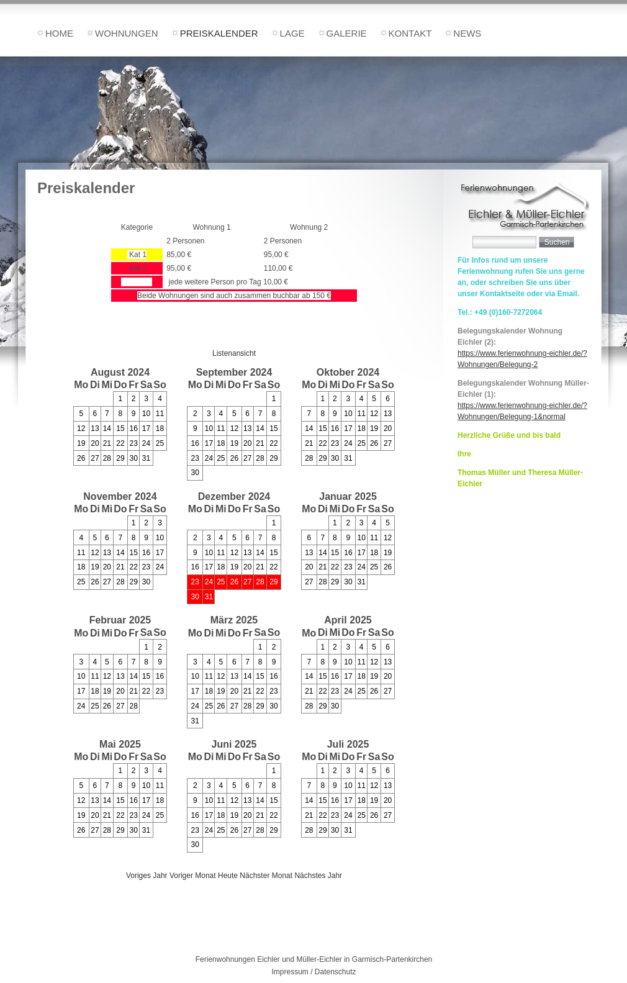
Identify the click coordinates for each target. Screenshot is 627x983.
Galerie (347, 33)
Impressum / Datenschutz (313, 971)
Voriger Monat (192, 875)
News (467, 33)
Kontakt (410, 33)
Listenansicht (234, 353)
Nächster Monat (266, 875)
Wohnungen (126, 33)
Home (59, 33)
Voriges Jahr (147, 875)
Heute (228, 875)
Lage (292, 33)
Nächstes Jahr (318, 875)
